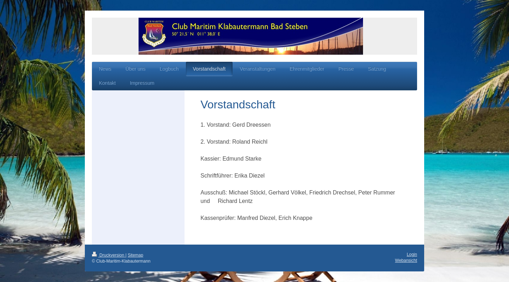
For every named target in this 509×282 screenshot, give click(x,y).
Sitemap (135, 255)
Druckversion (108, 255)
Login (412, 254)
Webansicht (406, 260)
